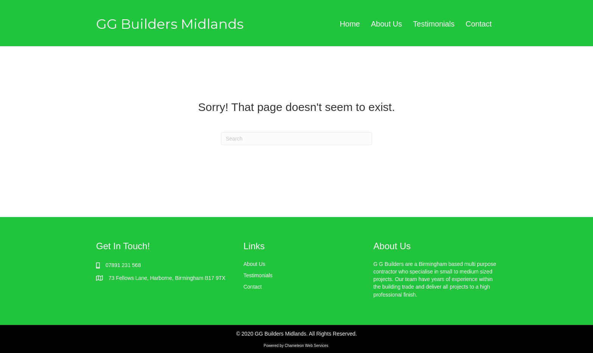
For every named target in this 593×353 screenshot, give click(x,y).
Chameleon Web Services (307, 346)
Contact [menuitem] (479, 24)
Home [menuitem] (350, 24)
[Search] (296, 138)
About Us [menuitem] (386, 24)
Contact (253, 287)
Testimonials (258, 275)
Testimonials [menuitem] (434, 24)
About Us (254, 264)
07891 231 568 (123, 265)
